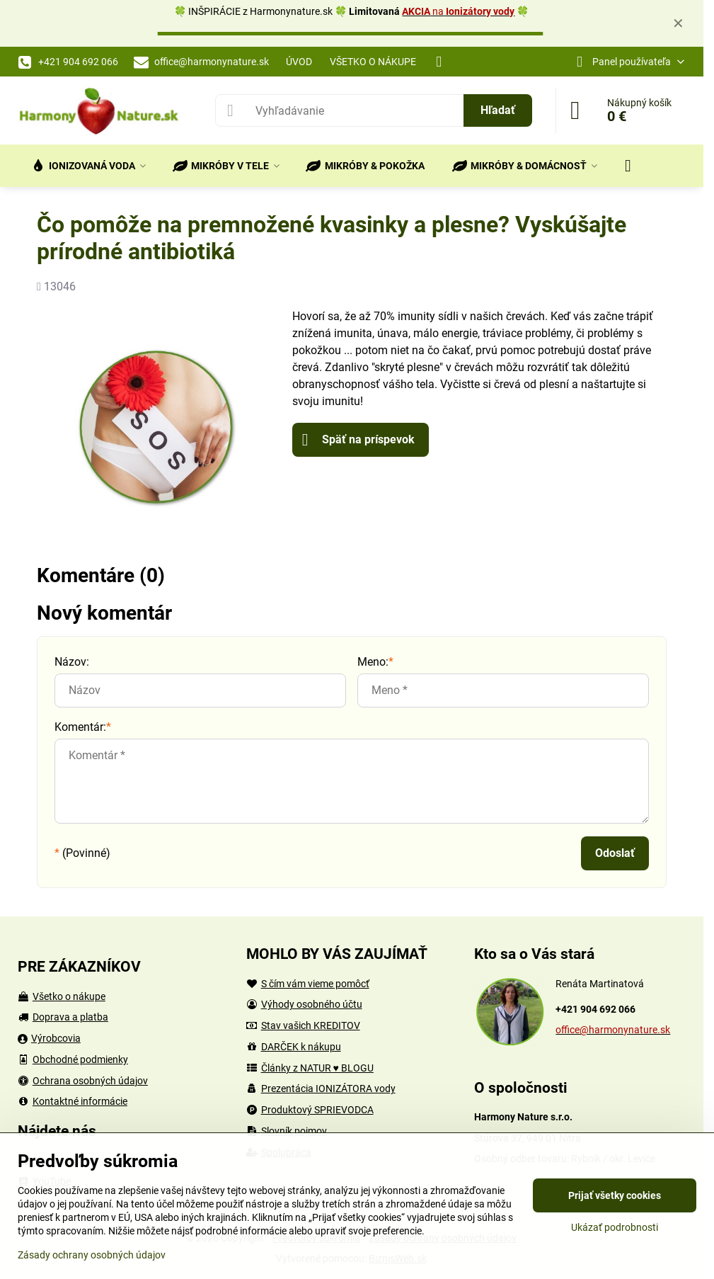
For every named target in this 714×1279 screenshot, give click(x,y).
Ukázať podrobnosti (614, 1227)
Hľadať (497, 110)
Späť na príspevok (358, 439)
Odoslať (615, 853)
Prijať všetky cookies (614, 1195)
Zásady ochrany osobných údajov (92, 1255)
